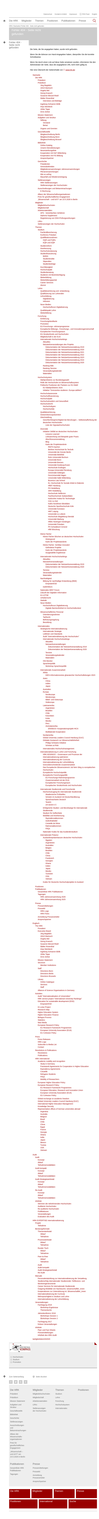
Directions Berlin (46, 974)
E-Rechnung (45, 191)
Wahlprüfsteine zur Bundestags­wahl (54, 380)
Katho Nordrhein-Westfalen (59, 504)
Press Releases (44, 1039)
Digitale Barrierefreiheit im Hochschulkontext (63, 608)
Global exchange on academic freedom (53, 1099)
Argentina (44, 1111)
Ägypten (49, 840)
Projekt (38, 1223)
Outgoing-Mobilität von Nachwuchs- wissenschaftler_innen (61, 1289)
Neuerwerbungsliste (48, 150)
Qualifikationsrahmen (48, 237)
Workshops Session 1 (49, 1316)
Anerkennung (45, 248)
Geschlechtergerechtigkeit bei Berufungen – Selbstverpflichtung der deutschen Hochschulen (70, 421)
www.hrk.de (70, 70)
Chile (48, 713)
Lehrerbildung (45, 296)
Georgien (49, 861)
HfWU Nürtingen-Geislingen (59, 522)
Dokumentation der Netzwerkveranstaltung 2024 (65, 360)
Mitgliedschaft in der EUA (50, 337)
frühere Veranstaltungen (47, 1324)
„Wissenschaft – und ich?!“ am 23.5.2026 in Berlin (58, 199)
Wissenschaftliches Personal (51, 612)
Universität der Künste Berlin (59, 452)
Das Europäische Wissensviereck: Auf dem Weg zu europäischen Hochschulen (69, 768)
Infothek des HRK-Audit (47, 1335)
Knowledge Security (46, 1106)
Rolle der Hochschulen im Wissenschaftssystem (59, 382)
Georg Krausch (46, 93)
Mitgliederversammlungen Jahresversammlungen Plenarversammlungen (60, 170)
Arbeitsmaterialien (45, 210)
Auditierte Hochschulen (47, 1206)
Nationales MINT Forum (49, 590)
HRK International (42, 1059)
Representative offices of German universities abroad (59, 1109)
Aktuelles (46, 342)
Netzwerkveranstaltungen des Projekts (58, 344)
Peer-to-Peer (43, 1256)
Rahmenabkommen (53, 826)
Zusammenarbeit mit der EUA (57, 780)
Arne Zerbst (45, 112)
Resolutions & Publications (46, 1050)
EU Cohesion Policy (48, 1033)
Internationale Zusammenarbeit (52, 670)
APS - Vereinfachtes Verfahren (52, 213)
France (43, 1130)
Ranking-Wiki (48, 366)
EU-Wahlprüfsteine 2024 (53, 388)
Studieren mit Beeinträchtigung (52, 275)
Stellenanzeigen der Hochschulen (53, 185)
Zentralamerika (51, 726)
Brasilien (49, 711)
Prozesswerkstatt (45, 1240)
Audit (35, 1155)
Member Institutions (48, 965)
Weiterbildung (45, 277)
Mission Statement (45, 115)
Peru (47, 723)
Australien (47, 689)
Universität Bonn (54, 460)
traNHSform (47, 587)
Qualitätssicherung (47, 412)
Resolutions (42, 1053)
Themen (38, 227)
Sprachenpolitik (49, 663)
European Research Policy (48, 1025)
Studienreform (46, 246)
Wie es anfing (45, 174)
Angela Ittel (44, 90)
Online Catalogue (47, 982)
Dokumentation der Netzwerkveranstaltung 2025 (65, 362)
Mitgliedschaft (43, 208)
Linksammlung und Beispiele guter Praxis (62, 437)
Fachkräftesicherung (48, 232)
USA (47, 876)
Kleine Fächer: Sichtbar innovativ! (56, 545)
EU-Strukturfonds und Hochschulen (54, 334)
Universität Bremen (55, 462)
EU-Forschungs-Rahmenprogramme (60, 778)
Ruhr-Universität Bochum (58, 457)
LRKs (40, 221)
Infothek (38, 1201)
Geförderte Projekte (53, 547)
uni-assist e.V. (51, 805)
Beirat (45, 125)
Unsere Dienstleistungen (50, 148)
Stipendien (47, 261)
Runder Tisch (43, 1248)
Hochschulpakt (46, 270)
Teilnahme (42, 1226)
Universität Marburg (56, 519)
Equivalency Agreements (50, 1069)
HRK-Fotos (44, 914)
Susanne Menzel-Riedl (49, 96)
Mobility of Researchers (49, 1079)
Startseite (36, 75)
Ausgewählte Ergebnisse (55, 553)
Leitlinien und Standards (52, 634)
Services (43, 984)
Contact (41, 1047)
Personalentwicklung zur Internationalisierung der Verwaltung (62, 1278)
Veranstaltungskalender (52, 371)
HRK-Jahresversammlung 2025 (52, 899)
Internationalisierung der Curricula (56, 760)
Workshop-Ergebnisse (49, 1307)
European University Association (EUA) (56, 1030)
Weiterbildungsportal (48, 280)
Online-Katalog (46, 145)
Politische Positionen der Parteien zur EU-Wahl (59, 385)
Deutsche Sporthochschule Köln (61, 506)
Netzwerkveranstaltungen (53, 562)
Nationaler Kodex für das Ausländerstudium (60, 832)
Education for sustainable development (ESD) (56, 1001)
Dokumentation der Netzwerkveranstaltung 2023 (65, 357)
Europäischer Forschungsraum (52, 332)
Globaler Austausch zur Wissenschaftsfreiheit (61, 740)
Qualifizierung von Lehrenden (52, 294)
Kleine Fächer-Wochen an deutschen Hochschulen (63, 537)
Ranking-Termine (50, 368)
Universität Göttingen (56, 473)
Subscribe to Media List (47, 1044)
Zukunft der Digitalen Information (53, 593)
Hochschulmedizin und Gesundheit (54, 401)
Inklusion (46, 301)
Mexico (43, 1142)
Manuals (38, 1276)
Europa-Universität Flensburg (60, 470)
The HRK (39, 926)
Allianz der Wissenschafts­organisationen (54, 194)
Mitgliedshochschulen (46, 205)
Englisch (36, 923)
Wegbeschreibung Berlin (50, 134)
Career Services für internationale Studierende (56, 1286)
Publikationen (40, 889)
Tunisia (43, 1145)
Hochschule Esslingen (57, 468)
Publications (43, 1055)
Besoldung (47, 622)
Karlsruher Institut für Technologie (61, 498)
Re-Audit (38, 1190)
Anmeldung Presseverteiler (48, 917)
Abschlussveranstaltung (55, 439)
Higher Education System (48, 1012)
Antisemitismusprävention (50, 415)
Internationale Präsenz (49, 835)
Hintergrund (50, 539)
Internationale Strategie (52, 631)
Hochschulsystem (45, 377)
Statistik (43, 600)
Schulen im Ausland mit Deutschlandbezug (63, 797)
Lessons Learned (52, 434)
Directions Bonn (46, 971)
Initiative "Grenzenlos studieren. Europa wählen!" (62, 390)
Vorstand (46, 123)
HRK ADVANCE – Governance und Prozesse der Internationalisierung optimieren (62, 755)
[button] (16, 1377)
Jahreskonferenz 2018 (47, 1313)
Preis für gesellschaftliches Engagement (54, 197)
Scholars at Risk (52, 745)
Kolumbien (50, 716)
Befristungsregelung (51, 620)
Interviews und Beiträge (52, 101)
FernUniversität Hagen (57, 475)
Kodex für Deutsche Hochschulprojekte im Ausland (63, 882)
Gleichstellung (46, 417)
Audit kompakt (41, 1168)
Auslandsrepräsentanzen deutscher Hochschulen (62, 838)
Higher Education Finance (48, 1015)
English (94, 14)
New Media (42, 1023)
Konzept (41, 1160)
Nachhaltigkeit (46, 578)
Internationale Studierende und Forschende (57, 789)
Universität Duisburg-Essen (59, 465)
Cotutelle (43, 1072)
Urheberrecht (45, 598)
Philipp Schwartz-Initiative (56, 743)
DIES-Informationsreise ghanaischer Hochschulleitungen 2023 (70, 675)
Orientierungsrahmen (51, 615)
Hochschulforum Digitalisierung (55, 307)
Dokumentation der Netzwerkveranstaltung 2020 (65, 350)
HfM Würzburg (54, 529)
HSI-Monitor (48, 661)
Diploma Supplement (48, 216)
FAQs (48, 829)
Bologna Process (44, 1017)
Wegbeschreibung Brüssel (50, 139)
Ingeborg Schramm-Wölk (50, 104)
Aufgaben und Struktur (47, 118)
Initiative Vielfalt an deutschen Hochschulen (60, 431)
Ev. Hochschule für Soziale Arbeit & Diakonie (66, 483)
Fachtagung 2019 (45, 1305)
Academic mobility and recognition (51, 1061)
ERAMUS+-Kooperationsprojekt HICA (63, 729)
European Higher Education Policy (51, 1082)
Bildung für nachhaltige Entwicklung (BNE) (60, 581)
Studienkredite (49, 259)
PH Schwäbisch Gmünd (57, 527)
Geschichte (42, 161)
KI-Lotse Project (44, 1007)
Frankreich (50, 858)
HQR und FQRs (49, 240)
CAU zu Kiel (53, 501)
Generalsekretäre (47, 167)
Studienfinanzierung (48, 254)
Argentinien (50, 708)
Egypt (42, 1127)
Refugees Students (48, 1074)
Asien (45, 678)
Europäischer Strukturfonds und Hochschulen (64, 785)
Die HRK (38, 78)
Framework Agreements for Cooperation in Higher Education (64, 1066)
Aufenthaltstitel (51, 821)
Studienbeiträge (49, 264)
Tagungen (42, 894)
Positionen (39, 887)
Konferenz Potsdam (48, 235)
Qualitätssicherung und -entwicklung (54, 291)
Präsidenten (45, 164)
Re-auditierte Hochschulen (48, 1209)
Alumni (43, 285)
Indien (48, 683)
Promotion (44, 324)
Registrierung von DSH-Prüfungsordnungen (57, 218)
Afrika (45, 673)
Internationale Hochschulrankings (53, 339)
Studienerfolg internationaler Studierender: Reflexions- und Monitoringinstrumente (61, 1282)
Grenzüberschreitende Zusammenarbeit (59, 765)
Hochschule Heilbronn (57, 493)
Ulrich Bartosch (46, 88)
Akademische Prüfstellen (55, 794)
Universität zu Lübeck (56, 514)
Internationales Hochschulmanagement (58, 749)
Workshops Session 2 (49, 1318)
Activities (38, 994)
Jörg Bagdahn (46, 85)
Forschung (42, 316)
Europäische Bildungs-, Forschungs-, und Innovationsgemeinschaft (67, 329)
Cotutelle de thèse (53, 823)
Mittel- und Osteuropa (54, 700)
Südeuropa (50, 702)
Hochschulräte (49, 409)
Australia (43, 1114)
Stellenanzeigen (44, 180)
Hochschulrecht (46, 404)
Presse (38, 903)
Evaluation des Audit (46, 1217)
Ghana (48, 863)
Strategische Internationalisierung (53, 629)
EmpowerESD (51, 584)
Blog (47, 442)
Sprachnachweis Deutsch (56, 799)
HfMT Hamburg (54, 486)
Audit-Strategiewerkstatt (44, 1179)
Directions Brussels (48, 976)
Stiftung (43, 120)
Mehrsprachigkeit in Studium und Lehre (53, 1296)
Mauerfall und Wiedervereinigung (53, 177)
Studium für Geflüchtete (52, 813)
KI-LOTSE (44, 595)
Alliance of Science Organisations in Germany (56, 990)
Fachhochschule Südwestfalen (60, 496)
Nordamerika (48, 735)
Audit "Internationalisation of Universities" (54, 996)
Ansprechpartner (47, 158)
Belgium (43, 1117)
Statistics (41, 1020)
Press (37, 1037)
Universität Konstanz (56, 509)
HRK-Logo (44, 911)
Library (40, 979)
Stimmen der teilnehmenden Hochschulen (54, 1204)
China (48, 681)
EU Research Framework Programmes (55, 1028)
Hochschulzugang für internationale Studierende (62, 792)
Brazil (42, 1119)
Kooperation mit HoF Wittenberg (53, 153)
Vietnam (49, 879)
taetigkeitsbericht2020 (41, 1339)
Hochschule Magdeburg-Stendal (61, 517)
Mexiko (48, 721)
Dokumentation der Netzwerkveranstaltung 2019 (65, 347)
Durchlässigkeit (46, 267)
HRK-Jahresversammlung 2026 (52, 897)
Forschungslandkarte (48, 321)
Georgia (43, 1132)
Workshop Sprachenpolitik (56, 666)
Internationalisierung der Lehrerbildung (58, 762)
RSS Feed (85, 14)
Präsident (41, 80)
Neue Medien (45, 304)
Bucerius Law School (56, 480)
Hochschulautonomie (48, 393)
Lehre (40, 288)
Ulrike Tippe (45, 109)
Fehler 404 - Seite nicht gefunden (15, 45)
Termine (46, 570)
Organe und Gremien (48, 128)
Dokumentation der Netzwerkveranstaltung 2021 (65, 352)
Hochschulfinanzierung (49, 396)
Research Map (44, 1010)
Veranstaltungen (44, 1214)
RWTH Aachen (54, 447)
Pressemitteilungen (45, 906)
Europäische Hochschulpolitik (55, 772)
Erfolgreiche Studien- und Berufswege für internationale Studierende (65, 809)
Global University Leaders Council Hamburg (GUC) (63, 738)
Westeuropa (50, 697)
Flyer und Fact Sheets (46, 1330)
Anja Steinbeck (46, 107)
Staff (40, 968)
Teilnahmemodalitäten (46, 1165)
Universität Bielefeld (56, 455)
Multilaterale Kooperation (55, 732)
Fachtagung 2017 (45, 1322)
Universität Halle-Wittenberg (59, 478)
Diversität (44, 429)
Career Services (46, 283)
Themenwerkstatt (45, 1231)
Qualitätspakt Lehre (48, 310)
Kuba (48, 718)
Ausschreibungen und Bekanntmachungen (55, 188)
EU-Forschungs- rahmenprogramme (54, 326)
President (41, 928)
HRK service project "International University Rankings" (60, 999)
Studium (41, 230)
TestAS (48, 802)
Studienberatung (47, 272)
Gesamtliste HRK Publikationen (50, 892)
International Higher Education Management (55, 1104)
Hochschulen (18, 1357)
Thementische (46, 1310)
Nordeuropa (50, 694)
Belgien (49, 848)
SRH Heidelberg (54, 491)
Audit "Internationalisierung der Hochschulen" (61, 636)
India (42, 1137)
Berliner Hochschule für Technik (60, 449)
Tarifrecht (46, 617)
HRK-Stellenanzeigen (49, 183)
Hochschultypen (49, 406)
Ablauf (40, 1162)
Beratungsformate (42, 1229)
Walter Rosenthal (47, 98)
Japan (48, 686)
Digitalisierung (48, 299)
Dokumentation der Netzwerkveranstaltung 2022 (65, 355)
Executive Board (44, 931)
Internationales (44, 626)
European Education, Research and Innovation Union (61, 1090)
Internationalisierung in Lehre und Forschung (58, 752)
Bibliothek (42, 143)
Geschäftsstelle (44, 132)
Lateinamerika (48, 705)
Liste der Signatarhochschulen (58, 425)
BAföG (45, 256)
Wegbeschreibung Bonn (50, 137)
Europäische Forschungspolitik (55, 775)
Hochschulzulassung (48, 251)
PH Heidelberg (54, 488)
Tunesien (49, 874)
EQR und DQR (49, 243)
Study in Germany (47, 1064)
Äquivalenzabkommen (54, 818)
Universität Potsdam (56, 524)
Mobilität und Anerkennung (53, 816)
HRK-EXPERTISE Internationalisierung (48, 1220)
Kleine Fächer (45, 534)
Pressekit (41, 908)
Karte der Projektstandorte (56, 444)
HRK (10, 26)
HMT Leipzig (53, 511)
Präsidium (42, 83)
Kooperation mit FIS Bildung (51, 156)
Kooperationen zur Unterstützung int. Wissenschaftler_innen (62, 1291)
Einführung (44, 319)
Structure (41, 963)
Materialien (47, 373)
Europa (46, 692)
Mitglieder (39, 203)
